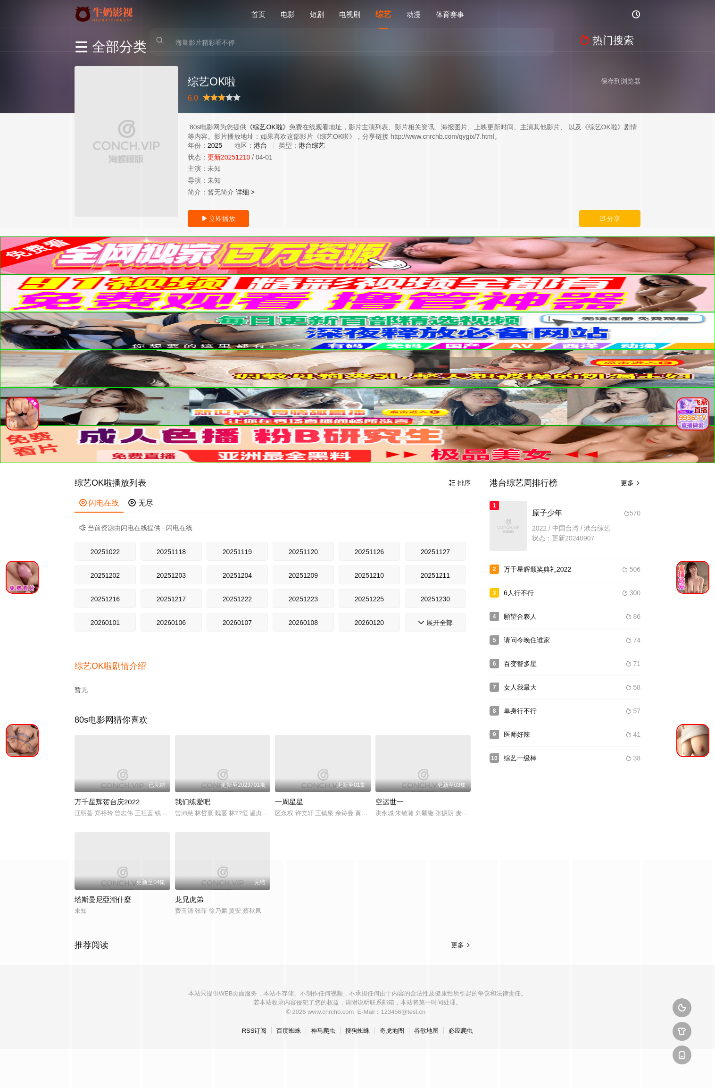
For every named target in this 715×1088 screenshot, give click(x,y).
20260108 (303, 622)
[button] (115, 661)
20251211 (435, 575)
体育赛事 (450, 14)
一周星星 (289, 793)
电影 (288, 14)
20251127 (435, 552)
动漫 (414, 14)
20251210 (369, 575)
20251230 (435, 599)
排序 (460, 483)
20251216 (105, 599)
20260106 (171, 622)
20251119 (237, 552)
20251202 (105, 575)
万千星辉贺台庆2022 (107, 793)
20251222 (237, 599)
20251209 (303, 575)
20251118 (171, 552)
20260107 (237, 622)
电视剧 (349, 14)
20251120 (303, 552)
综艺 (383, 13)
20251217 (171, 599)
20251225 (369, 599)
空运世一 (389, 793)
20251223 (303, 599)
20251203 (171, 575)
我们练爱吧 (192, 793)
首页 (258, 14)
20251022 (105, 552)
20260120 (369, 622)
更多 (630, 483)
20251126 (369, 552)
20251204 (237, 575)
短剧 (317, 14)
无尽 (140, 503)
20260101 (105, 622)
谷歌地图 (426, 1022)
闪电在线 (99, 503)
